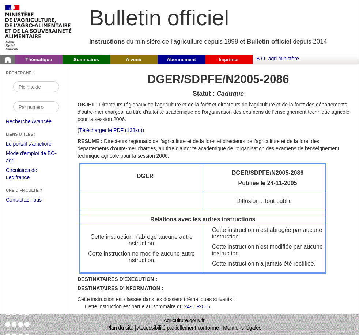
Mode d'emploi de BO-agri (31, 157)
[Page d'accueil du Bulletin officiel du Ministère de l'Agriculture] (7, 59)
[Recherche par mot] (36, 86)
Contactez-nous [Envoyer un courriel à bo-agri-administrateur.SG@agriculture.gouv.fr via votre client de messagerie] (24, 200)
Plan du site (120, 328)
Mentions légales (242, 328)
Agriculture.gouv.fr (184, 320)
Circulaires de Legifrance (27, 174)
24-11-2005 (197, 306)
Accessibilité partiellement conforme (178, 328)
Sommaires (86, 59)
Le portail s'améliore (34, 144)
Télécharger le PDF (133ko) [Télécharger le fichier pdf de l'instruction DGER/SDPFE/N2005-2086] (111, 130)
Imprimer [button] (229, 59)
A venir (134, 59)
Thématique (39, 59)
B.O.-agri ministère (277, 58)
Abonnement (181, 59)
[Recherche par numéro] (36, 106)
